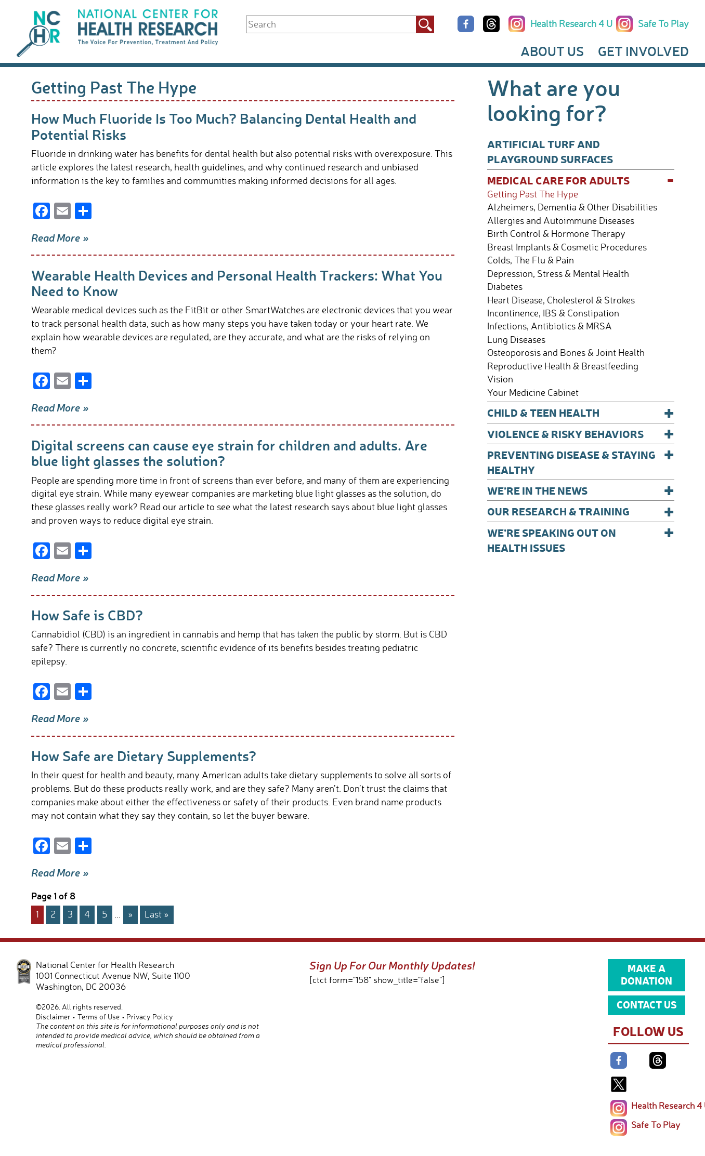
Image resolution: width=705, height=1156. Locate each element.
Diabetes (505, 286)
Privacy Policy (149, 1016)
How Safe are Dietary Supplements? (143, 756)
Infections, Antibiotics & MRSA (549, 326)
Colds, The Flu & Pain (530, 260)
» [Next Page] (130, 914)
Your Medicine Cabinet (533, 392)
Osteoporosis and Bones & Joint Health (566, 352)
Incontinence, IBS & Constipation (553, 313)
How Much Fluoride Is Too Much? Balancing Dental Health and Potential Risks (223, 126)
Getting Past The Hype (532, 194)
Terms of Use (98, 1016)
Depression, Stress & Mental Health (558, 273)
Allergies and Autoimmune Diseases (560, 220)
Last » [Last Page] (157, 914)
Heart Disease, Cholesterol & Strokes (561, 300)
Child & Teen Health (580, 412)
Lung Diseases (516, 339)
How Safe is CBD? (87, 615)
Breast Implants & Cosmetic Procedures (567, 247)
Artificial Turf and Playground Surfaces (550, 151)
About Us (552, 51)
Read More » (60, 237)
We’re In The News (580, 490)
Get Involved (643, 51)
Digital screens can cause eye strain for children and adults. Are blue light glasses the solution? (229, 453)
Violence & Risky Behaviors (580, 433)
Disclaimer (53, 1016)
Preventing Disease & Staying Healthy (580, 461)
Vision (500, 379)
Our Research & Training (580, 511)
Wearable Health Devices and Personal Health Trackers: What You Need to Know (236, 283)
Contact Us (647, 1004)
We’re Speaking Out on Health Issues (580, 539)
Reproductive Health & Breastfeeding (562, 366)
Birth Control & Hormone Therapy (556, 233)
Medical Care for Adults (580, 180)
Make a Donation (646, 974)
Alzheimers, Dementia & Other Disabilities (572, 207)
